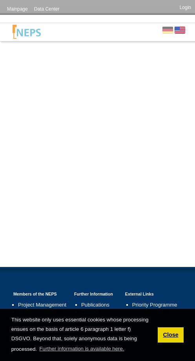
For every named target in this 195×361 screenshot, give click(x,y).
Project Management (42, 305)
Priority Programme (154, 305)
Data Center (47, 9)
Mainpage (17, 9)
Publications (95, 305)
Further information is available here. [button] (81, 349)
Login (185, 7)
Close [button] (170, 335)
